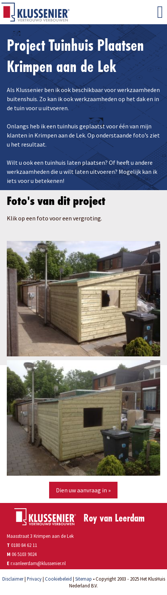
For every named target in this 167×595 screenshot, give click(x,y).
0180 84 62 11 (22, 545)
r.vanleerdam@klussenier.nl (38, 563)
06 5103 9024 (24, 554)
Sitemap (83, 579)
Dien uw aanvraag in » (83, 490)
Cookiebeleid (58, 579)
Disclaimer (12, 579)
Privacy (34, 579)
